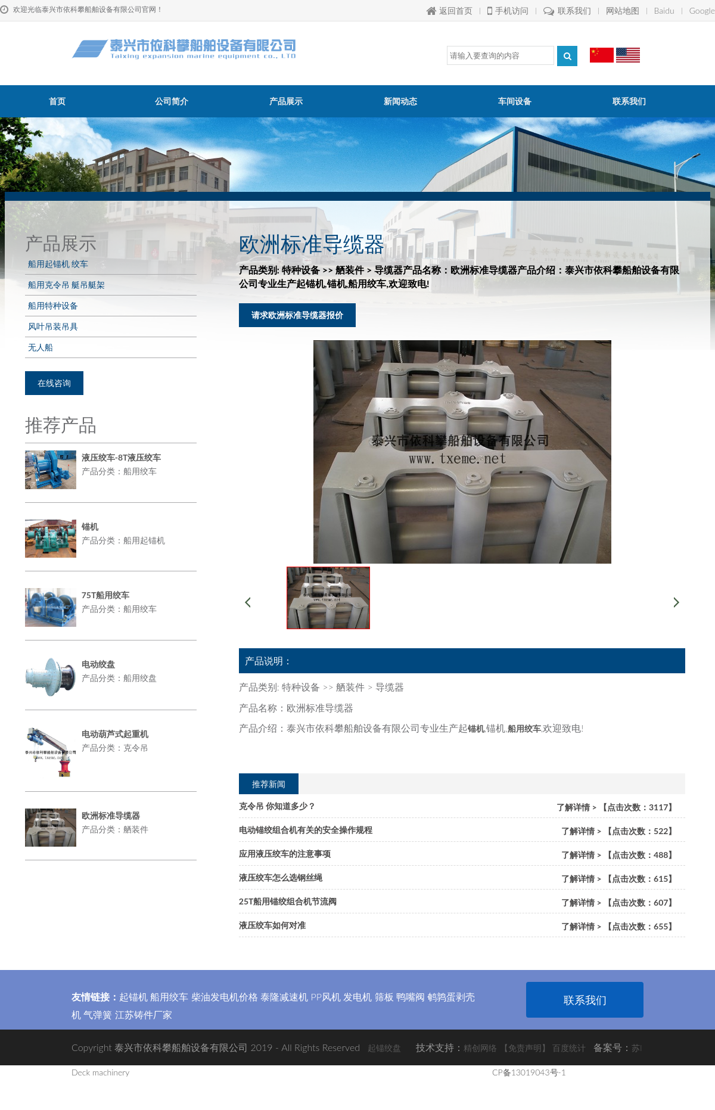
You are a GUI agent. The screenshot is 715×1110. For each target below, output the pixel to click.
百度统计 (569, 1048)
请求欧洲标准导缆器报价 (297, 315)
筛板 (384, 996)
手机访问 (508, 10)
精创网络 (480, 1048)
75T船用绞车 (106, 595)
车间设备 (514, 101)
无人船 (40, 347)
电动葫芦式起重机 (115, 734)
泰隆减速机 (284, 996)
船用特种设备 (53, 305)
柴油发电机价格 (224, 996)
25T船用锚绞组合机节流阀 (288, 901)
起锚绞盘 (384, 1048)
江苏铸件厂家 (143, 1014)
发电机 (357, 996)
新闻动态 (400, 101)
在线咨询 (54, 383)
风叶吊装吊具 (53, 326)
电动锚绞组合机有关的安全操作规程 (305, 830)
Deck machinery (100, 1072)
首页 (57, 101)
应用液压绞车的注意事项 (285, 853)
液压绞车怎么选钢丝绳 (280, 877)
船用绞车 (169, 996)
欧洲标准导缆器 (111, 815)
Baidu (664, 10)
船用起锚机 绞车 (58, 264)
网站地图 (622, 10)
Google (702, 10)
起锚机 (133, 996)
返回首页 (449, 10)
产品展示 (286, 101)
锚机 (90, 526)
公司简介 (171, 101)
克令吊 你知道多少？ (277, 806)
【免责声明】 (525, 1048)
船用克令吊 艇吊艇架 (66, 284)
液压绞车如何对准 (272, 925)
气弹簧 (97, 1014)
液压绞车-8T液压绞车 (121, 457)
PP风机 (325, 996)
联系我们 (567, 10)
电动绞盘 (98, 664)
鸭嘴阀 (410, 996)
